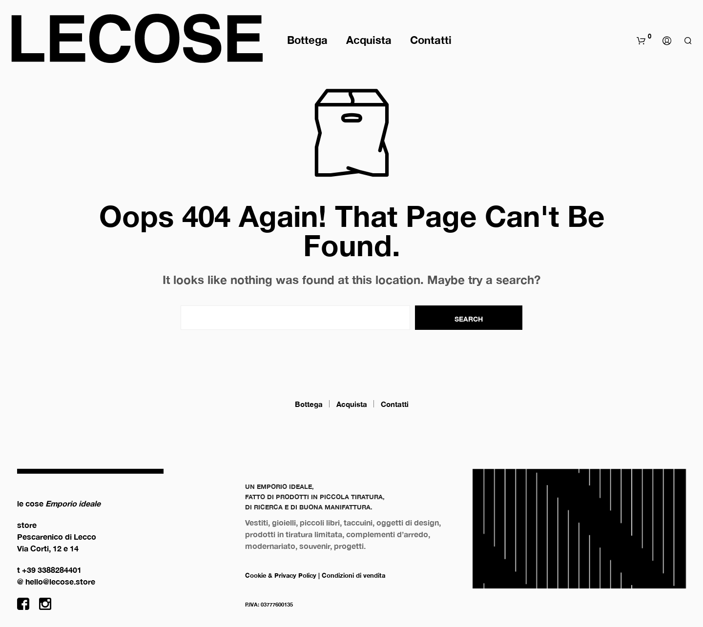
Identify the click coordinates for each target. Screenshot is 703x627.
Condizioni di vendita (353, 575)
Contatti (431, 40)
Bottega (307, 40)
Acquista (369, 40)
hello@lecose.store (60, 581)
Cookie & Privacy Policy (280, 575)
